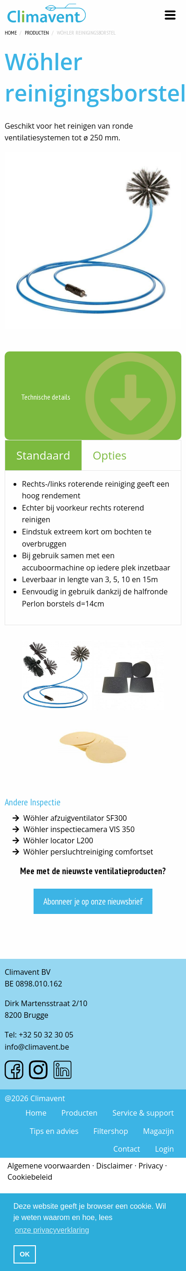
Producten (37, 31)
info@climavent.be (37, 1047)
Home (11, 31)
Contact (126, 1149)
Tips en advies (54, 1131)
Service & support (143, 1113)
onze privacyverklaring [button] (52, 1230)
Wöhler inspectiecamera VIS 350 (79, 829)
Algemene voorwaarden (48, 1166)
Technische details (45, 397)
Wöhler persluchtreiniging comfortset (88, 852)
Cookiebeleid (29, 1177)
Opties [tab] (110, 455)
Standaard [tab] (43, 455)
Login (164, 1149)
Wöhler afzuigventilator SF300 (75, 818)
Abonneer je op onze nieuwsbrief (93, 901)
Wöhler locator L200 (58, 840)
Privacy (150, 1166)
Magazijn (158, 1131)
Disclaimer (114, 1166)
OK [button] (25, 1254)
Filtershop (110, 1131)
